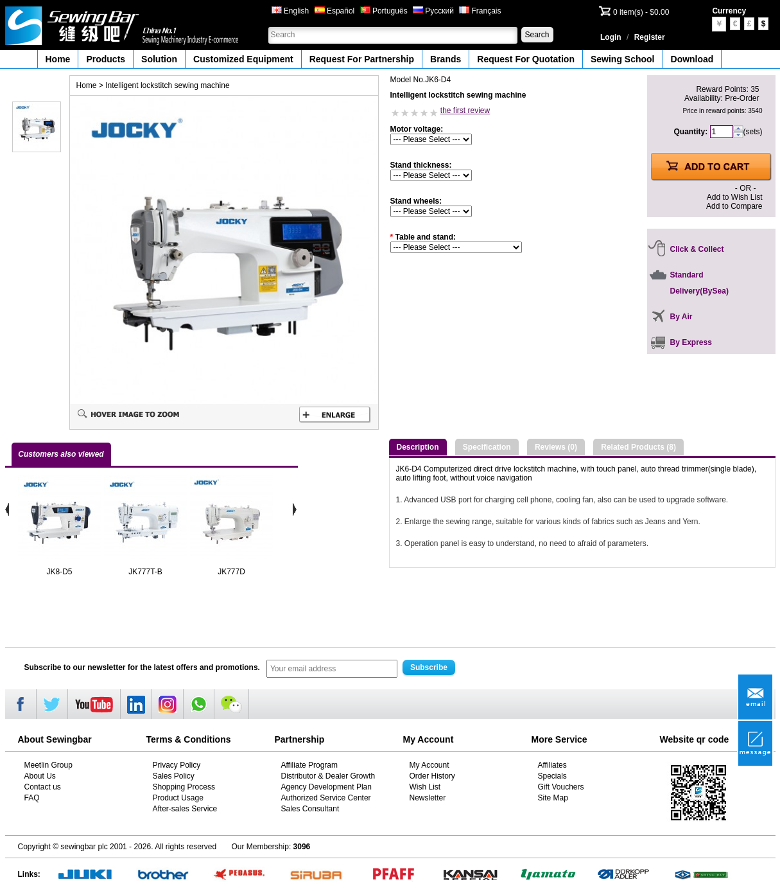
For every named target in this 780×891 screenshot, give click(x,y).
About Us (40, 776)
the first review (465, 110)
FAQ (32, 797)
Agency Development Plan (326, 786)
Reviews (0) (556, 447)
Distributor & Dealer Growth (328, 776)
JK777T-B (145, 571)
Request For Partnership (361, 59)
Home (58, 59)
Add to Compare (734, 206)
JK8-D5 (59, 571)
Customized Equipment (243, 59)
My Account (429, 765)
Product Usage (178, 797)
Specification (487, 447)
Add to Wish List (735, 197)
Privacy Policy (177, 765)
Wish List (425, 786)
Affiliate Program (309, 765)
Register (649, 37)
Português (384, 10)
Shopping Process (184, 786)
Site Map (553, 797)
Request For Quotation (526, 59)
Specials (552, 776)
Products (105, 59)
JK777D (231, 571)
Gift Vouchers (561, 786)
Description (418, 447)
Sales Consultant (310, 808)
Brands (445, 59)
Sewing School (623, 59)
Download (692, 59)
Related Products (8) (638, 447)
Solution (159, 59)
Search (536, 34)
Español (335, 10)
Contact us (42, 786)
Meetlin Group (48, 765)
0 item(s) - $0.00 (641, 12)
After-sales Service (185, 808)
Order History (432, 776)
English (290, 10)
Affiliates (552, 765)
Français (480, 10)
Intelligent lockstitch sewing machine (167, 85)
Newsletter (428, 797)
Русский (433, 10)
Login (610, 37)
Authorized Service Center (326, 797)
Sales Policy (174, 776)
